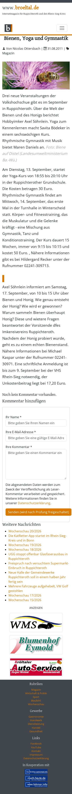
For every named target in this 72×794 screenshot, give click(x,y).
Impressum (36, 754)
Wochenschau (36, 704)
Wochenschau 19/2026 (24, 545)
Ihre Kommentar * (19, 447)
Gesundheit (36, 731)
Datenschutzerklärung (34, 503)
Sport (36, 697)
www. (20, 8)
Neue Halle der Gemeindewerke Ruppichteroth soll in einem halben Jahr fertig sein (37, 577)
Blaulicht (36, 700)
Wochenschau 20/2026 (24, 531)
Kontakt (36, 751)
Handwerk (36, 720)
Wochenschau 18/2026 (24, 549)
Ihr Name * (14, 417)
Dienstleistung (36, 724)
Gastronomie (36, 716)
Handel (36, 727)
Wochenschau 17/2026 (24, 595)
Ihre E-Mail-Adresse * (21, 432)
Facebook (36, 743)
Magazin (36, 689)
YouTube (36, 747)
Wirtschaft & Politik (36, 693)
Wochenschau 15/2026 (24, 600)
